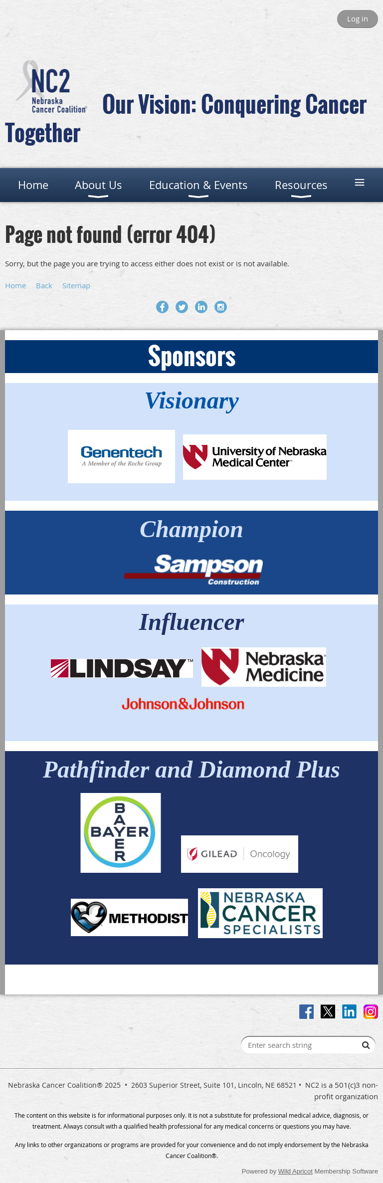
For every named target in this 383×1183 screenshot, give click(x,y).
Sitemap (76, 285)
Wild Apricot (295, 1171)
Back (44, 285)
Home (15, 285)
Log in (357, 18)
